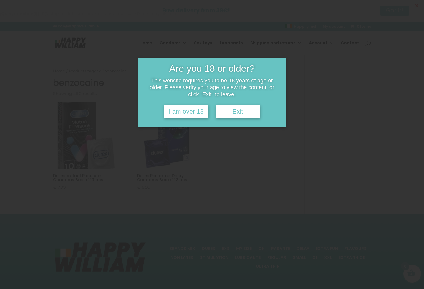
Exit (238, 111)
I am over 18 (186, 111)
